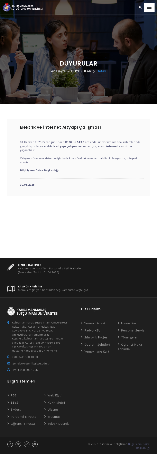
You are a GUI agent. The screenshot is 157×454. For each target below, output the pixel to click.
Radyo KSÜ (92, 330)
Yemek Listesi (94, 323)
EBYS (14, 402)
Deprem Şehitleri (97, 344)
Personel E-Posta (23, 416)
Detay (101, 71)
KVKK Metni (56, 402)
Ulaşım (53, 409)
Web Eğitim (56, 395)
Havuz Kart (129, 323)
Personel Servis (133, 330)
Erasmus (54, 416)
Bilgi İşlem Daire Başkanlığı (139, 446)
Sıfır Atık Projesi (96, 337)
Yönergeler (129, 337)
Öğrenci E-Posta (23, 423)
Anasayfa (58, 71)
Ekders (16, 409)
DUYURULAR (81, 71)
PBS (14, 395)
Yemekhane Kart (96, 351)
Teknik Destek (58, 423)
